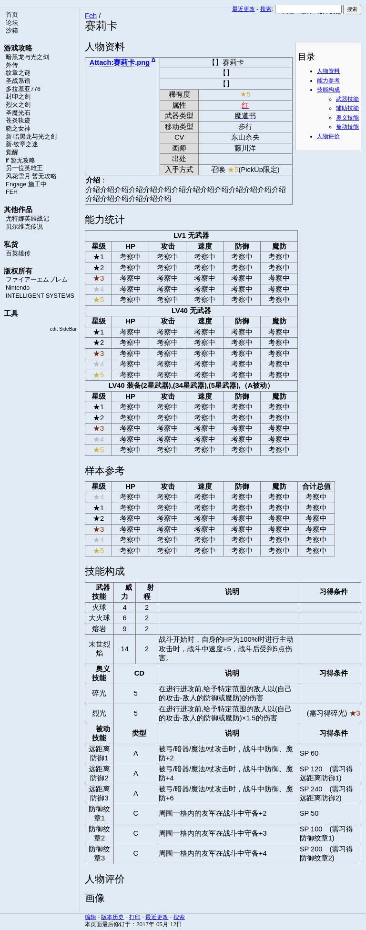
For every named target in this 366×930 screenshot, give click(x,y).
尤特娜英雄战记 (27, 218)
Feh (91, 16)
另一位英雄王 (24, 168)
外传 (12, 65)
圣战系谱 (18, 81)
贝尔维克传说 (24, 226)
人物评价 (328, 136)
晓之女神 (18, 128)
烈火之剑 (18, 104)
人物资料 (328, 71)
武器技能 (347, 99)
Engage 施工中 (26, 184)
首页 (12, 14)
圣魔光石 (18, 113)
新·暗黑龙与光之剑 (31, 136)
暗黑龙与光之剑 (27, 57)
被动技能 (347, 126)
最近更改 (243, 9)
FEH (12, 192)
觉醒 (12, 152)
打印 (135, 917)
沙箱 (12, 30)
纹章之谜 (18, 73)
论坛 (12, 23)
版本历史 (112, 917)
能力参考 (328, 80)
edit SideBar (63, 329)
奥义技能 (347, 117)
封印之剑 (18, 96)
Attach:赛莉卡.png (120, 62)
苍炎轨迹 (18, 120)
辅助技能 (347, 108)
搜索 (266, 9)
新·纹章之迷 (22, 144)
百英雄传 (18, 253)
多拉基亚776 (23, 89)
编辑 (90, 917)
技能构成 (328, 89)
